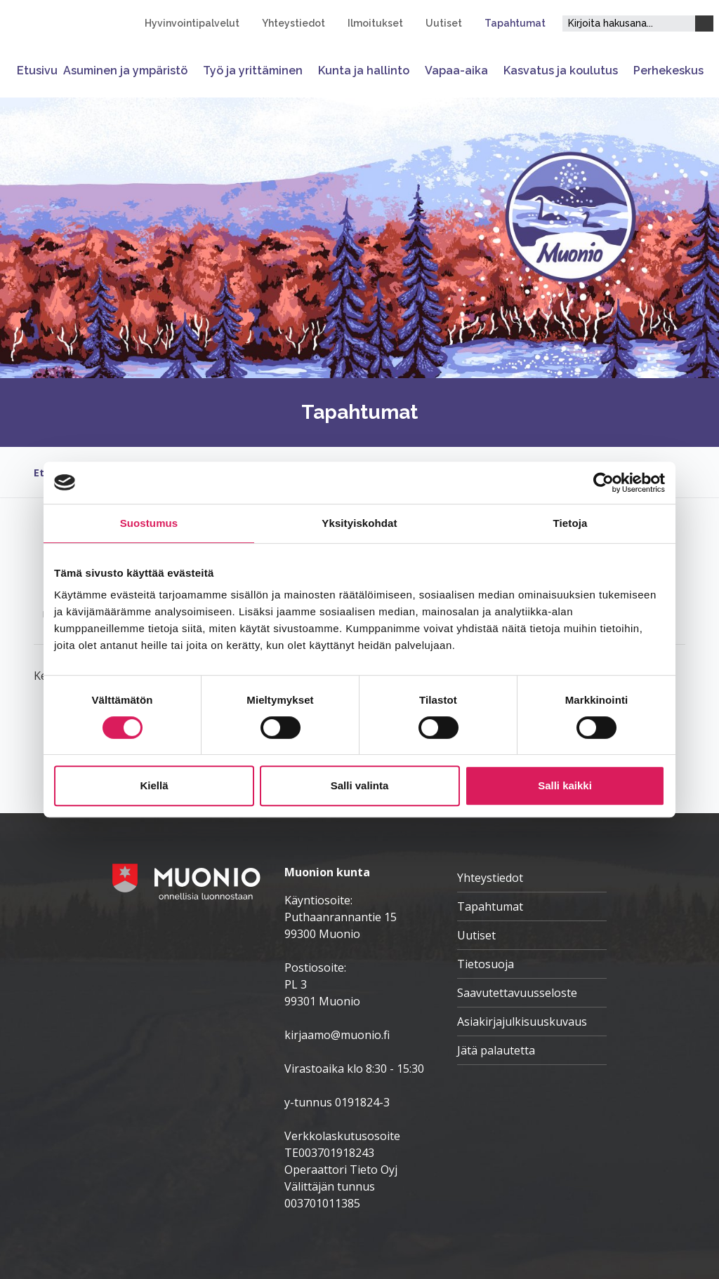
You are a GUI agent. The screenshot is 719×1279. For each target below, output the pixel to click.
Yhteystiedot (293, 23)
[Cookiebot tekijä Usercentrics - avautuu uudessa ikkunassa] (603, 482)
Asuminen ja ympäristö (125, 70)
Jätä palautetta (496, 1050)
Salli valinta (360, 785)
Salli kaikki (565, 785)
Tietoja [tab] (570, 523)
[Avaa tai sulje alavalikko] (192, 70)
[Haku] (704, 23)
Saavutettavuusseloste (517, 992)
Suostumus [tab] (149, 523)
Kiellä (154, 785)
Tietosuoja (485, 964)
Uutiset (444, 23)
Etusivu (37, 70)
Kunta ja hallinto (363, 70)
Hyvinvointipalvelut (192, 23)
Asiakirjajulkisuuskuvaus (522, 1021)
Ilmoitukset (375, 23)
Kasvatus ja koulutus (560, 70)
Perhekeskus (668, 70)
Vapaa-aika (456, 70)
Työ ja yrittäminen (253, 70)
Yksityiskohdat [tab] (359, 523)
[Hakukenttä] (628, 23)
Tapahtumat (515, 23)
